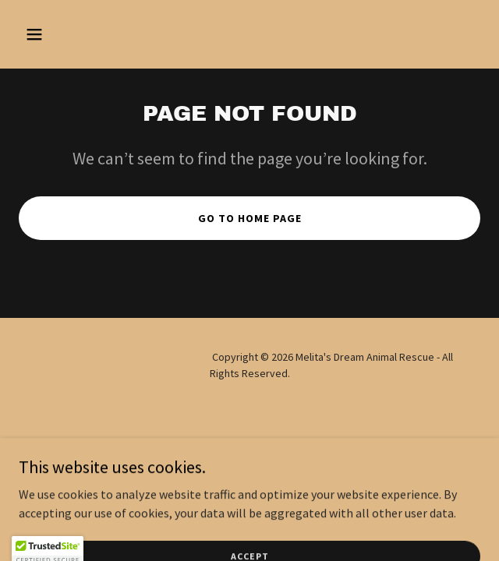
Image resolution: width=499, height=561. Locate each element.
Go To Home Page (250, 218)
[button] (53, 34)
